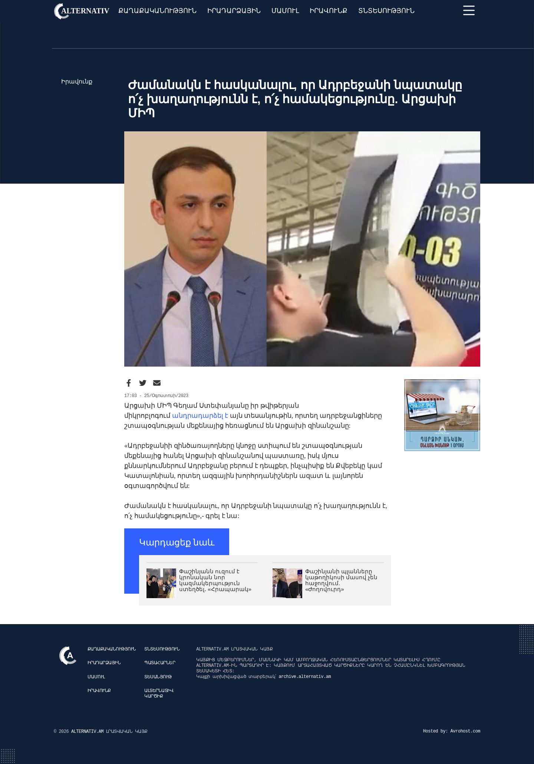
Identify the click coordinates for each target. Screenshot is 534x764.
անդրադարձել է (200, 415)
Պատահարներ (159, 663)
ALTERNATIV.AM (88, 731)
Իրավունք (328, 10)
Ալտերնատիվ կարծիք (158, 693)
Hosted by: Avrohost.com (451, 731)
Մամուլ (285, 10)
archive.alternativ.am (304, 676)
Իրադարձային (234, 10)
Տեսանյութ (158, 677)
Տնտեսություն (386, 10)
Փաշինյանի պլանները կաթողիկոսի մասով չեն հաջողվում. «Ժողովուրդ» (341, 580)
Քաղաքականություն (157, 10)
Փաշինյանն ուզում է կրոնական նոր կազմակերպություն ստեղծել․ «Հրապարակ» (215, 580)
